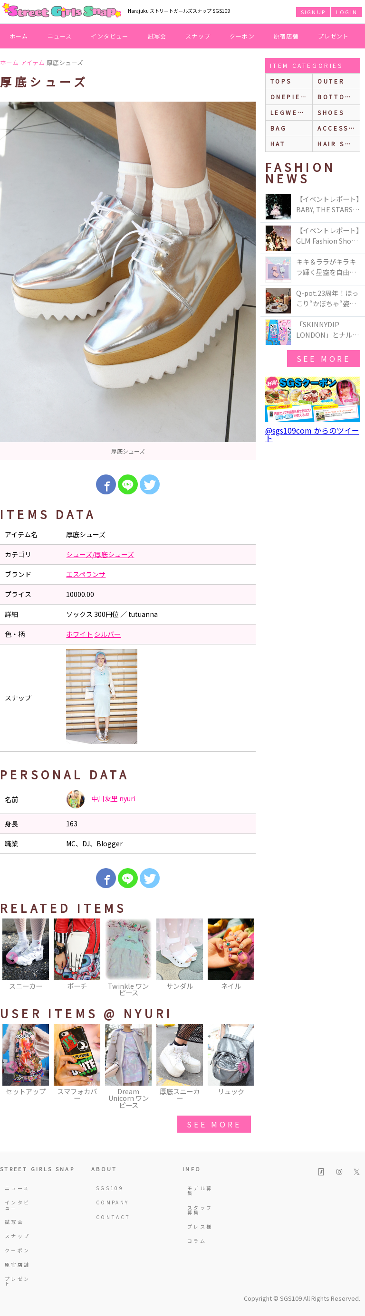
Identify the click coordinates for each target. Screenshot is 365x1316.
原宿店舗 (286, 36)
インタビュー (109, 36)
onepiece (290, 97)
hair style (338, 144)
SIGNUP (313, 12)
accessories (338, 128)
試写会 (157, 36)
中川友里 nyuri (100, 799)
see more (214, 1124)
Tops (281, 81)
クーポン (242, 36)
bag (278, 128)
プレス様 (199, 1226)
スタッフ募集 (199, 1210)
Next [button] (244, 958)
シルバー (107, 634)
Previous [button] (12, 958)
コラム (196, 1240)
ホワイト (79, 634)
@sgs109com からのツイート (312, 434)
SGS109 (109, 1188)
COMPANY (109, 1202)
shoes (330, 112)
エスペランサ (86, 574)
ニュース (60, 36)
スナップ (198, 36)
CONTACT (109, 1217)
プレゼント (333, 36)
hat (278, 144)
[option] (128, 281)
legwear (289, 112)
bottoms (336, 97)
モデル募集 (199, 1190)
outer (331, 81)
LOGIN (346, 12)
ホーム (19, 36)
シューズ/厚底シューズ (100, 554)
